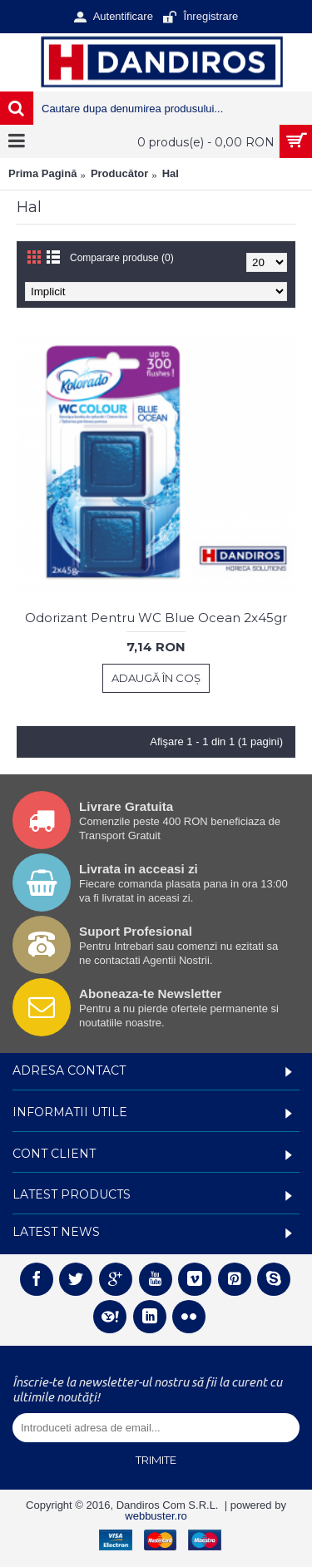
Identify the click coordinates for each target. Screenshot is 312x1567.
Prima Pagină (42, 173)
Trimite (156, 1459)
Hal (170, 173)
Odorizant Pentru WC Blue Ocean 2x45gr (156, 617)
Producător (119, 173)
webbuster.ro (155, 1516)
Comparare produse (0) (122, 258)
